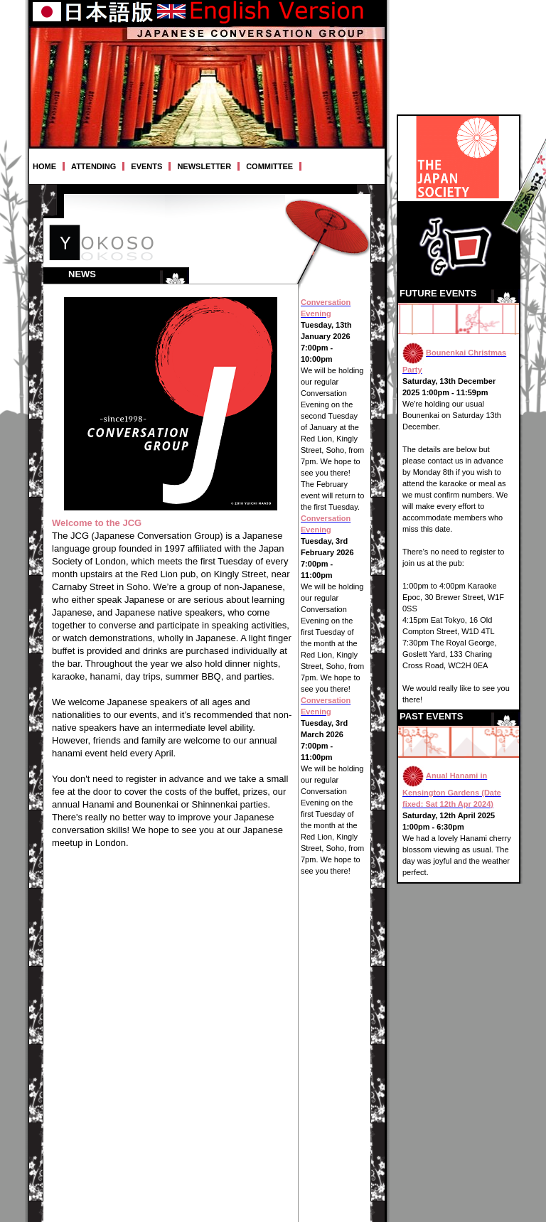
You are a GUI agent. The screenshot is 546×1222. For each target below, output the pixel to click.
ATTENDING (93, 166)
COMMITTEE (269, 166)
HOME (44, 166)
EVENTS (146, 166)
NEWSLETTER (204, 166)
